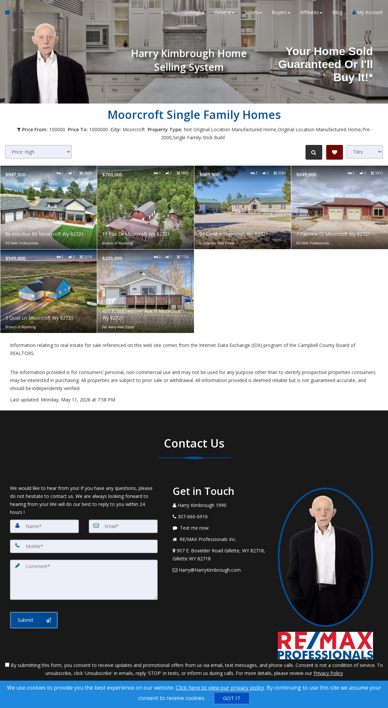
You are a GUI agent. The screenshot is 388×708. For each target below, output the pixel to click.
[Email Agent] (10, 13)
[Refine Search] (313, 152)
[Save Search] (334, 152)
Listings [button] (194, 13)
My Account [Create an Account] (367, 13)
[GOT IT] (231, 698)
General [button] (224, 13)
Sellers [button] (253, 13)
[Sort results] (38, 152)
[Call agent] (21, 13)
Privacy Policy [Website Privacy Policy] (328, 673)
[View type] (364, 152)
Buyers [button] (281, 13)
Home (168, 13)
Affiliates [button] (311, 13)
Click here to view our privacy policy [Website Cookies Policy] (220, 687)
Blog (337, 13)
